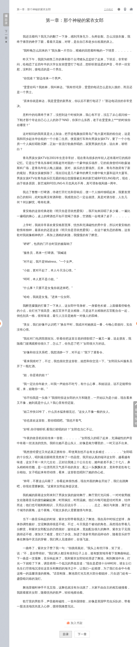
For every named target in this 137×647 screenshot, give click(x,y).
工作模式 (108, 9)
